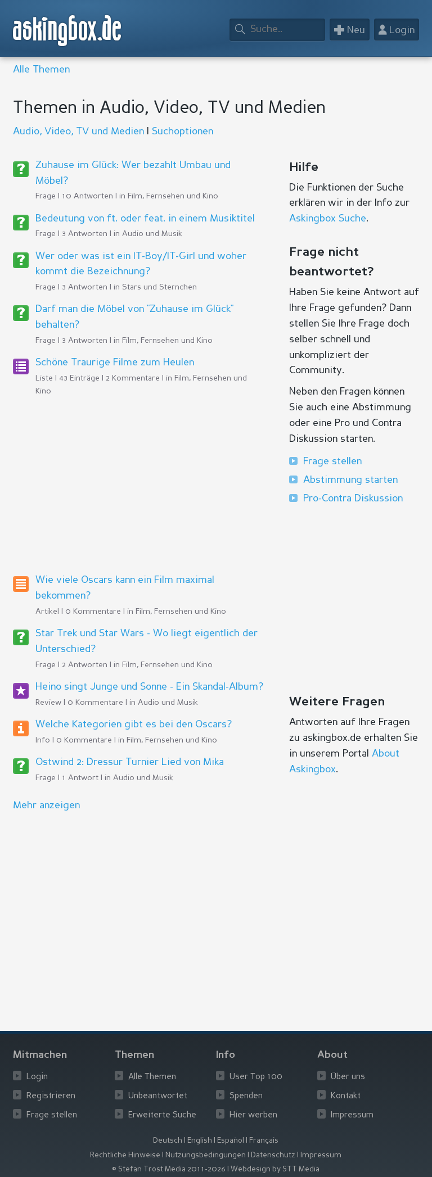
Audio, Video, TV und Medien (78, 131)
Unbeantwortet (157, 1096)
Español (230, 1140)
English (199, 1140)
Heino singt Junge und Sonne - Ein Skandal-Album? (149, 687)
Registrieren (50, 1096)
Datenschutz (273, 1155)
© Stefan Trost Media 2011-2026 (169, 1169)
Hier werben (253, 1115)
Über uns (348, 1077)
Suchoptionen (182, 131)
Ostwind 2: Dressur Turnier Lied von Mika (129, 762)
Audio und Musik (152, 234)
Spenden (246, 1096)
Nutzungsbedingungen (205, 1155)
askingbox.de (67, 30)
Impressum (352, 1115)
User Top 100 (256, 1077)
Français (263, 1140)
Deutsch (167, 1140)
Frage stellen (332, 461)
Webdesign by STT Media (275, 1169)
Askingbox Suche (327, 219)
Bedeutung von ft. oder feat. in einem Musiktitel (145, 219)
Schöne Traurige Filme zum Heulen (114, 362)
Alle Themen (41, 70)
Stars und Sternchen (159, 287)
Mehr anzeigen (46, 805)
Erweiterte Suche (162, 1115)
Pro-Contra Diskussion (353, 499)
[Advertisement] (139, 484)
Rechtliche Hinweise (125, 1155)
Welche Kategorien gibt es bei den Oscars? (133, 724)
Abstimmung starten (350, 480)
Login (37, 1077)
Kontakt (346, 1096)
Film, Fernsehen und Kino (173, 196)
